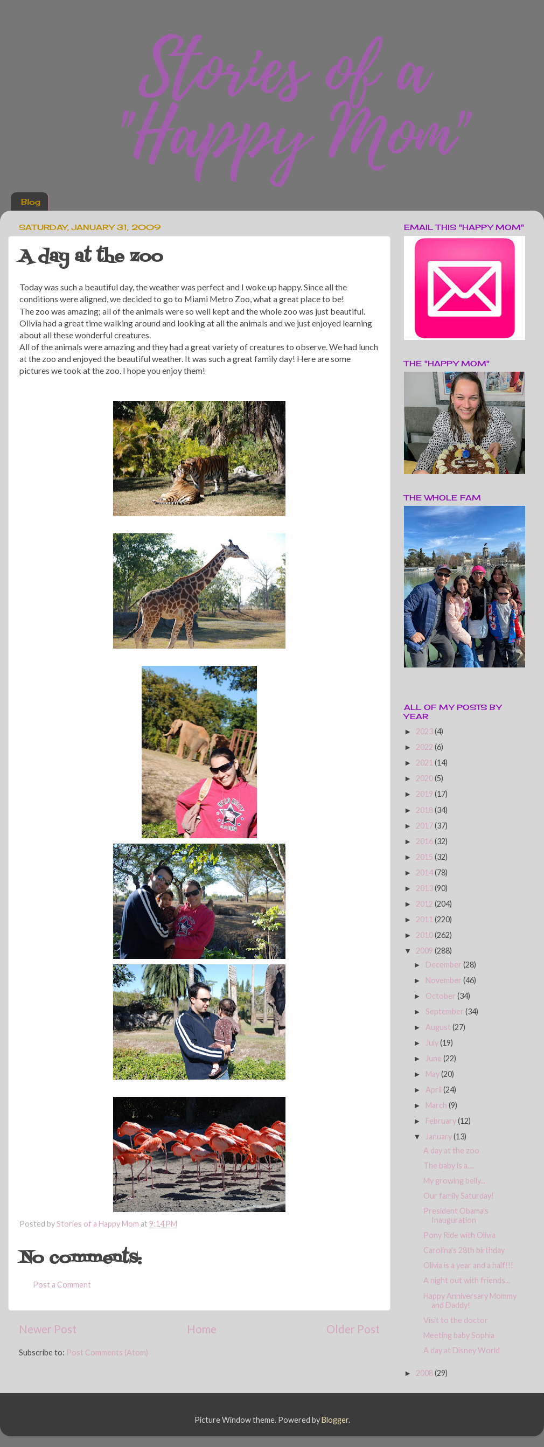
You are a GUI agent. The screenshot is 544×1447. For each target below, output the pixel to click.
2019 (425, 793)
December (444, 964)
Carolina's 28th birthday (464, 1250)
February (442, 1120)
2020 (425, 778)
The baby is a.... (448, 1165)
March (437, 1105)
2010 (425, 935)
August (439, 1027)
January (440, 1136)
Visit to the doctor (455, 1320)
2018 (425, 810)
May (433, 1074)
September (445, 1011)
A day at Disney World (461, 1350)
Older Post (353, 1329)
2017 (425, 825)
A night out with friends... (466, 1280)
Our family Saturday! (458, 1195)
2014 (425, 872)
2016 (425, 841)
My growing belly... (454, 1180)
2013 (425, 888)
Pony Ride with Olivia (459, 1235)
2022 (425, 747)
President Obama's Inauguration (456, 1215)
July (433, 1042)
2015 (425, 856)
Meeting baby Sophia (458, 1335)
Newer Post (47, 1329)
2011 (425, 919)
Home (202, 1329)
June (434, 1058)
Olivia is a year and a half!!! (468, 1265)
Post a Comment (62, 1284)
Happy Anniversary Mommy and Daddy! (470, 1300)
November (444, 980)
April (434, 1089)
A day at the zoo (451, 1150)
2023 (425, 731)
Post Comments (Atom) (107, 1352)
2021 (425, 762)
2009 (425, 950)
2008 (425, 1373)
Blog (30, 202)
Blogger (335, 1419)
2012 (425, 903)
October (441, 995)
